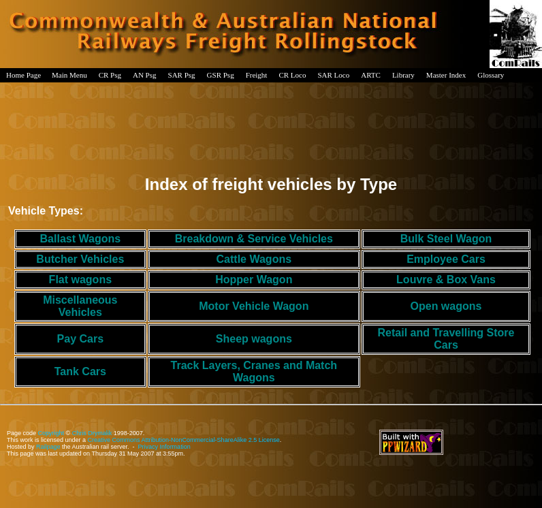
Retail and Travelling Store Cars (446, 339)
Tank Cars (80, 371)
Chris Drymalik (92, 433)
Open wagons (446, 306)
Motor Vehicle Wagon (253, 306)
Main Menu (69, 75)
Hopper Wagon (253, 279)
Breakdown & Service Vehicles (254, 238)
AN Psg (145, 75)
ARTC (371, 75)
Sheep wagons (254, 339)
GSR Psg (220, 75)
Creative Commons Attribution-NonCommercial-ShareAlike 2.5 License (184, 439)
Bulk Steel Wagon (446, 238)
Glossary (490, 75)
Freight (257, 75)
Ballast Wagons (80, 238)
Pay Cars (80, 339)
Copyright (51, 433)
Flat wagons (80, 279)
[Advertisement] (271, 125)
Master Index (446, 75)
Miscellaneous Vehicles (80, 306)
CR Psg (110, 75)
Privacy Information (164, 446)
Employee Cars (445, 259)
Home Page (23, 75)
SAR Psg (181, 75)
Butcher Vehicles (80, 259)
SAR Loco (333, 75)
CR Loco (292, 75)
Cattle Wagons (254, 259)
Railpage (48, 446)
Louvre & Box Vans (446, 279)
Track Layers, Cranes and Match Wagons (254, 371)
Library (403, 75)
